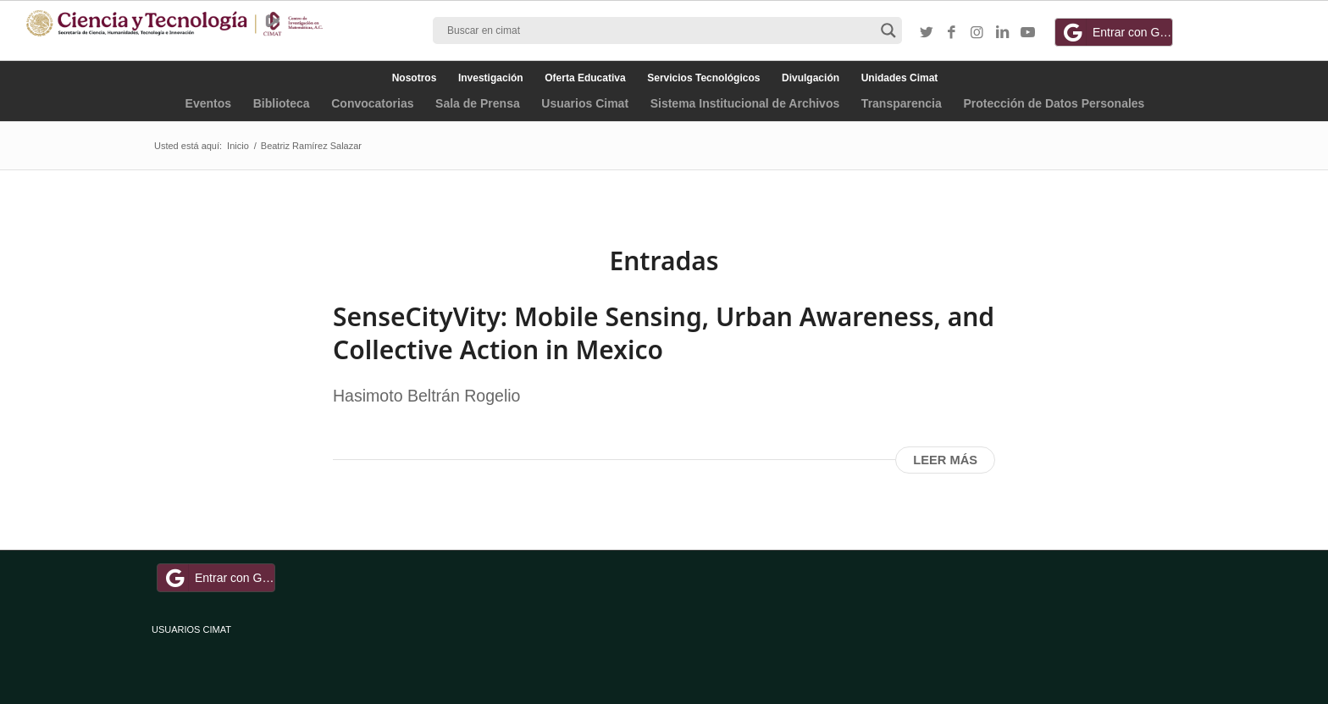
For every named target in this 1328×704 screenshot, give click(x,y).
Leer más (945, 460)
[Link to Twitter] (926, 33)
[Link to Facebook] (952, 33)
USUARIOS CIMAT (191, 629)
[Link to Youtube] (1028, 33)
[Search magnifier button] (888, 30)
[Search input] (659, 30)
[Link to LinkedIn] (1002, 33)
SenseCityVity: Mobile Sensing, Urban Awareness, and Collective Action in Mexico (663, 333)
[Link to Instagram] (977, 33)
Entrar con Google (1116, 32)
